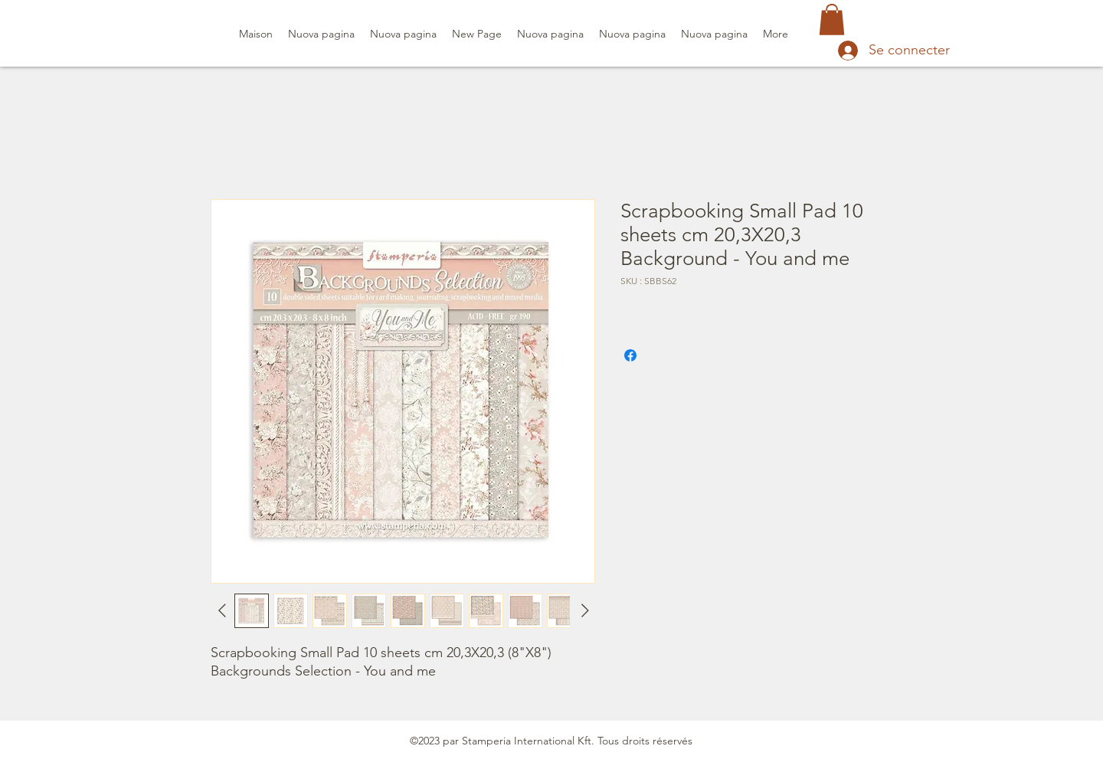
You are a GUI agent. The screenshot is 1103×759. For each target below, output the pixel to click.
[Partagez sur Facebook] (630, 355)
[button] (832, 19)
